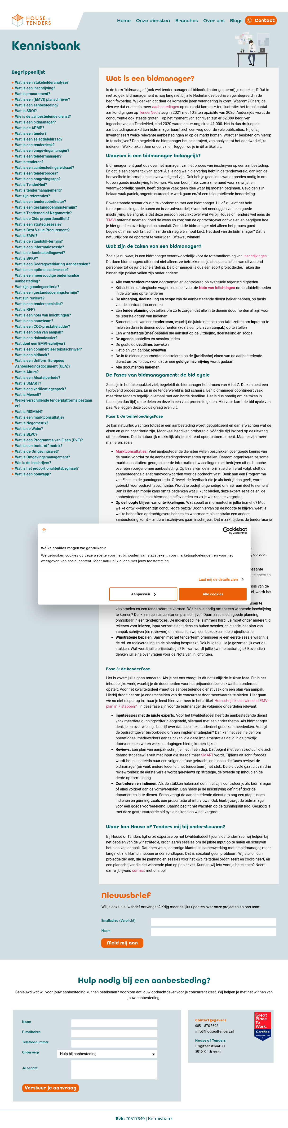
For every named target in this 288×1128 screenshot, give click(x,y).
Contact (265, 20)
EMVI (111, 220)
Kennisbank (160, 1118)
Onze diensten (153, 20)
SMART (207, 755)
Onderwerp (30, 1052)
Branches (186, 20)
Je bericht (30, 1068)
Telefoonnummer (35, 1042)
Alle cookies (213, 594)
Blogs (236, 20)
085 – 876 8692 (206, 1025)
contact (138, 870)
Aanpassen (143, 594)
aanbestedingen (165, 107)
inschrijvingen (255, 256)
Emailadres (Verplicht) (118, 921)
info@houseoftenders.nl (214, 1031)
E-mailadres (31, 1032)
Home (124, 20)
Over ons (214, 20)
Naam (105, 931)
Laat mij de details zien (218, 579)
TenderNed (148, 112)
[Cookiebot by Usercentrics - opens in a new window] (226, 530)
